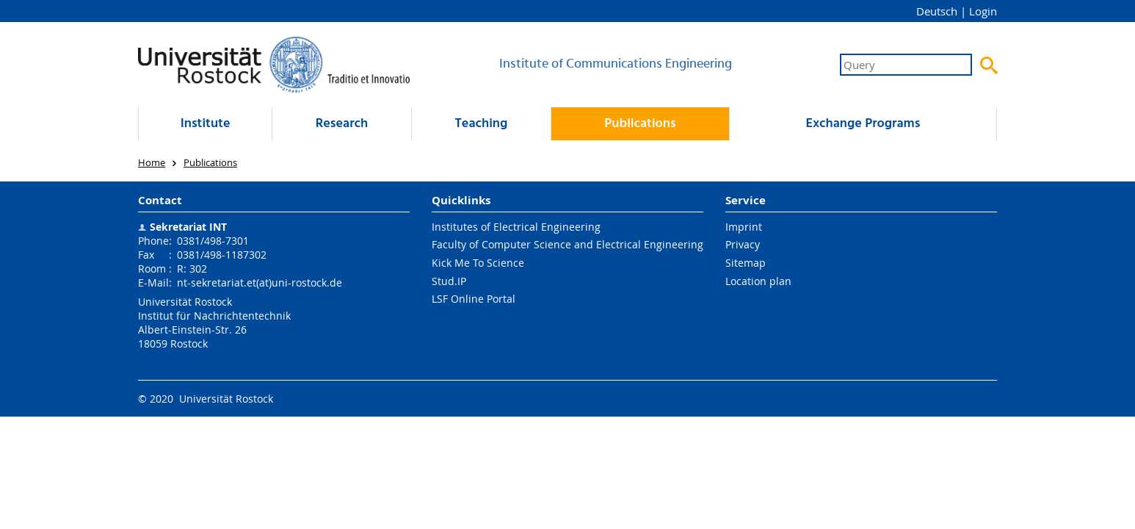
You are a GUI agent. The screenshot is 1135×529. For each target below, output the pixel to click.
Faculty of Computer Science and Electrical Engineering (567, 244)
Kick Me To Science (478, 263)
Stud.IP (449, 281)
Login (983, 11)
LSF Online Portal (473, 299)
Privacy (742, 244)
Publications (639, 123)
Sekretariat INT (188, 227)
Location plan (758, 281)
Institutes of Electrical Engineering (516, 227)
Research (342, 123)
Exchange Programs (862, 123)
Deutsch (936, 11)
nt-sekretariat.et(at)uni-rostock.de (259, 282)
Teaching (481, 123)
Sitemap (745, 263)
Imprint (743, 227)
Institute (206, 123)
